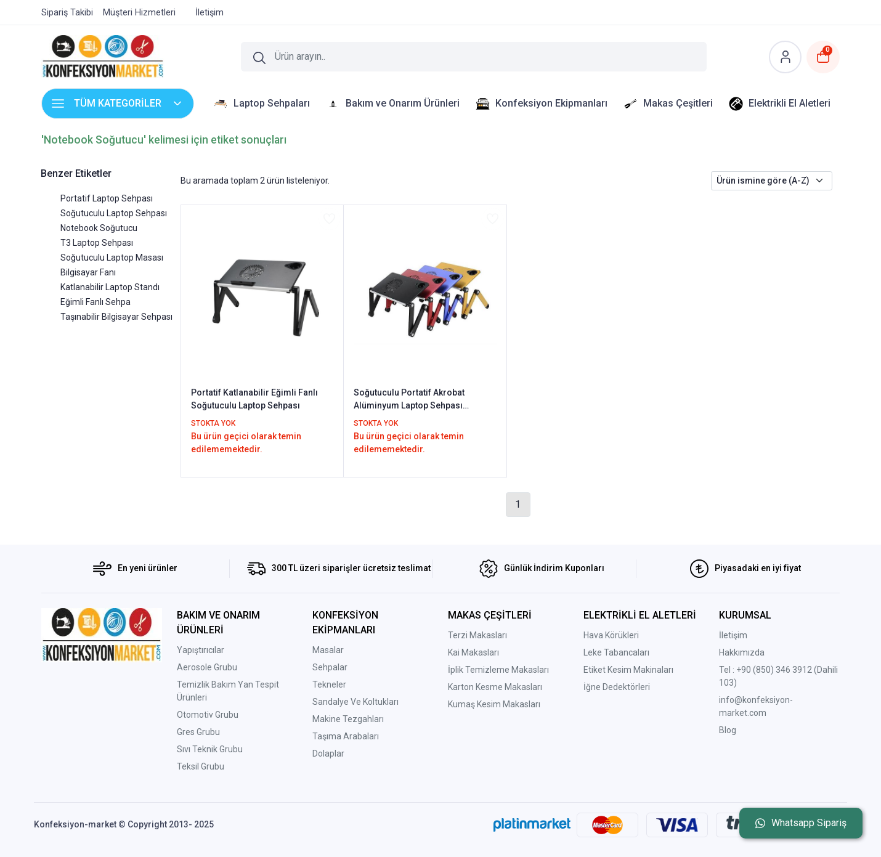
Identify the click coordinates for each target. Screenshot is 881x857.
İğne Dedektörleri (616, 687)
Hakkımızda (742, 652)
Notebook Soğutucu (98, 228)
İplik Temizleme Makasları (498, 670)
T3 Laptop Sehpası (96, 243)
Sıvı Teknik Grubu (210, 749)
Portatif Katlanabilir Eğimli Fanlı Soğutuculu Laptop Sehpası (254, 399)
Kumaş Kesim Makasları (494, 704)
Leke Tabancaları (616, 652)
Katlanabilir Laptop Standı (110, 287)
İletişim (733, 635)
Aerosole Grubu (207, 667)
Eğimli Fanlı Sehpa (95, 302)
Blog (727, 730)
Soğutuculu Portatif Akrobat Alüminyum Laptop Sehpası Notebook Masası (409, 400)
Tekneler (329, 684)
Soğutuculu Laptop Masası (111, 257)
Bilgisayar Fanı (88, 272)
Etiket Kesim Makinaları (628, 670)
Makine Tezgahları (348, 719)
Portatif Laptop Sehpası (106, 198)
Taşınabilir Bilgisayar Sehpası (116, 317)
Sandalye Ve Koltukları (355, 702)
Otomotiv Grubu (207, 715)
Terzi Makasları (477, 635)
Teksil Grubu (200, 766)
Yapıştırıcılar (200, 650)
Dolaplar (328, 753)
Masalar (328, 650)
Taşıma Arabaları (345, 736)
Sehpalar (329, 667)
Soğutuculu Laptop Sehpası (113, 213)
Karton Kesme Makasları (495, 687)
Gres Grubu (198, 732)
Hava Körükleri (611, 635)
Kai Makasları (473, 652)
